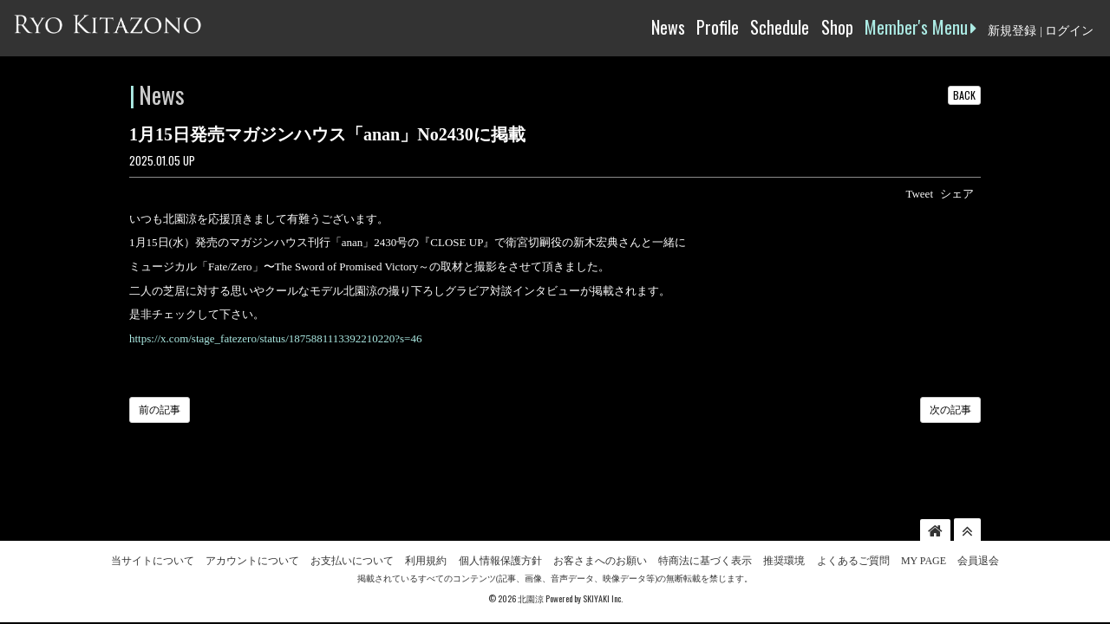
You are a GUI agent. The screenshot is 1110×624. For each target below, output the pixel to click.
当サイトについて (152, 529)
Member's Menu (920, 27)
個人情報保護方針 (500, 529)
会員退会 (978, 529)
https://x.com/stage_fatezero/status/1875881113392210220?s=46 (275, 338)
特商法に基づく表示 (705, 529)
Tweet (919, 193)
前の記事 (159, 410)
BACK (964, 95)
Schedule (779, 27)
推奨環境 (784, 529)
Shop (837, 27)
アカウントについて (252, 529)
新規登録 (1012, 30)
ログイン (1069, 30)
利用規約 (426, 529)
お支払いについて (352, 529)
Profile (717, 27)
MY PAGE (923, 529)
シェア (957, 193)
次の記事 (950, 410)
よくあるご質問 (853, 529)
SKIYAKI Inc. (603, 567)
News (668, 27)
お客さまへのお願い (600, 529)
